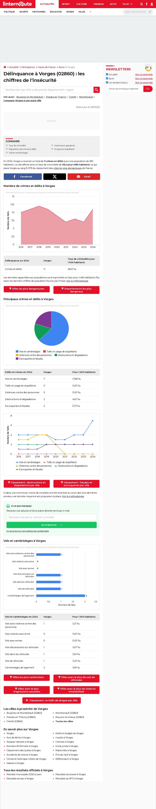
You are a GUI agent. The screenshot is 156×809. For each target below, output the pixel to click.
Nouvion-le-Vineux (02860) (69, 717)
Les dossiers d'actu (117, 82)
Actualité (13, 67)
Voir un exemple (144, 74)
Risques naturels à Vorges (20, 741)
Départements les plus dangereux (78, 290)
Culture (81, 4)
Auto (113, 4)
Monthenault (86, 97)
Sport (66, 4)
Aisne (62, 67)
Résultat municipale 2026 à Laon (24, 774)
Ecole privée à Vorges (66, 746)
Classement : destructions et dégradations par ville (28, 484)
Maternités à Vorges (66, 750)
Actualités (47, 4)
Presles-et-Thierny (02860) (21, 717)
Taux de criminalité (17, 145)
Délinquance (28, 67)
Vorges (10, 733)
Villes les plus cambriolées (28, 677)
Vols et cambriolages (18, 153)
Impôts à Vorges (64, 737)
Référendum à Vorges (67, 759)
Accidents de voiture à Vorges (22, 754)
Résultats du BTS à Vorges (69, 778)
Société (23, 12)
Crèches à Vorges (64, 741)
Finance (99, 4)
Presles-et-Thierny (56, 97)
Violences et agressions (64, 145)
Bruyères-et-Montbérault (29, 97)
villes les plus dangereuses (67, 168)
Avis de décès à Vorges (18, 737)
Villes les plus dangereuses (28, 288)
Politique (9, 12)
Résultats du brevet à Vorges (70, 774)
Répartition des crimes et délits (22, 149)
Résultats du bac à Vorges (20, 778)
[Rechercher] (138, 12)
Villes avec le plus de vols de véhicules (78, 678)
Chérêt (72, 97)
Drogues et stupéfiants (64, 149)
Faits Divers (38, 12)
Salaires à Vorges (15, 763)
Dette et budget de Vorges (69, 733)
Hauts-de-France (47, 67)
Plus (127, 4)
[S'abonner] (129, 89)
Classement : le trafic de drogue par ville (53, 700)
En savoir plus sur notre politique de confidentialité (28, 531)
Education (56, 12)
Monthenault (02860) (66, 713)
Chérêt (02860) (15, 721)
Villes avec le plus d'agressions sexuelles (26, 690)
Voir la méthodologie (77, 281)
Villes (81, 12)
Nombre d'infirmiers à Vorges (22, 746)
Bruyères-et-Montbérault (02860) (24, 713)
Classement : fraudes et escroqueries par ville (78, 484)
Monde (70, 12)
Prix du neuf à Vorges (66, 754)
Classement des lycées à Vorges (24, 750)
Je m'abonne (49, 525)
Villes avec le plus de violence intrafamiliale (78, 690)
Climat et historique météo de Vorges (26, 759)
